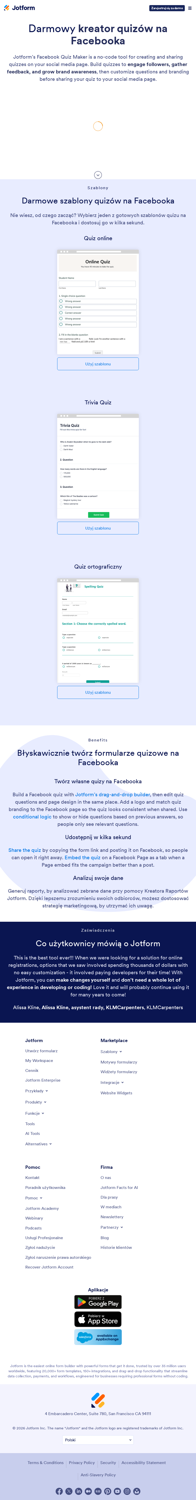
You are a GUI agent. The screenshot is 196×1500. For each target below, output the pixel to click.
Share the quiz (24, 850)
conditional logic (32, 816)
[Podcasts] (33, 1228)
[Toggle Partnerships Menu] (112, 1227)
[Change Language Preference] (98, 1440)
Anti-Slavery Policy (98, 1474)
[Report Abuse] (40, 1247)
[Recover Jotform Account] (49, 1267)
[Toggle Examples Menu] (37, 1090)
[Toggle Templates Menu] (112, 1051)
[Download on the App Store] (98, 1319)
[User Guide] (45, 1187)
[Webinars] (34, 1218)
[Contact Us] (32, 1177)
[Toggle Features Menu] (35, 1113)
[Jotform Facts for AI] (119, 1187)
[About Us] (106, 1177)
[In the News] (111, 1207)
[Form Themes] (119, 1062)
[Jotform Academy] (42, 1208)
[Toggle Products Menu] (36, 1102)
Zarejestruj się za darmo (167, 8)
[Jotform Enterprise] (42, 1080)
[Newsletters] (112, 1217)
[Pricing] (31, 1070)
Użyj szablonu (98, 363)
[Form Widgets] (119, 1071)
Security (108, 1462)
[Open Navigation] (190, 8)
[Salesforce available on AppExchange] (98, 1337)
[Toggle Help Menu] (34, 1197)
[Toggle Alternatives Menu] (39, 1143)
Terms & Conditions (46, 1462)
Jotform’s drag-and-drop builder (112, 794)
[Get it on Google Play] (98, 1302)
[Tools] (30, 1124)
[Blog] (105, 1237)
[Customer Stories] (116, 1247)
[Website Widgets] (116, 1093)
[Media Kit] (109, 1197)
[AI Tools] (32, 1133)
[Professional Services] (44, 1237)
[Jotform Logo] (19, 8)
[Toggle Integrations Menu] (113, 1082)
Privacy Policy (82, 1462)
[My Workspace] (39, 1060)
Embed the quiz (83, 857)
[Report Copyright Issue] (58, 1257)
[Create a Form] (41, 1051)
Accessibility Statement (143, 1462)
